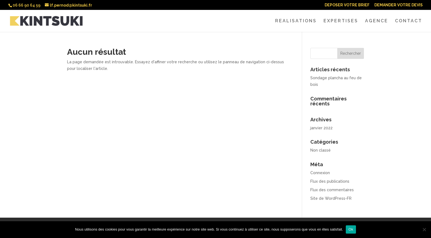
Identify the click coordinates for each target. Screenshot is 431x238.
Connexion (320, 173)
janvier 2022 (321, 128)
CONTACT (408, 21)
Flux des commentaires (332, 190)
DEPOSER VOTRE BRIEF (347, 5)
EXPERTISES (341, 21)
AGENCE (376, 21)
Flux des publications (329, 181)
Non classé (320, 150)
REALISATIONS (296, 21)
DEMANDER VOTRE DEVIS (398, 5)
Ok (351, 229)
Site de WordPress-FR (331, 198)
